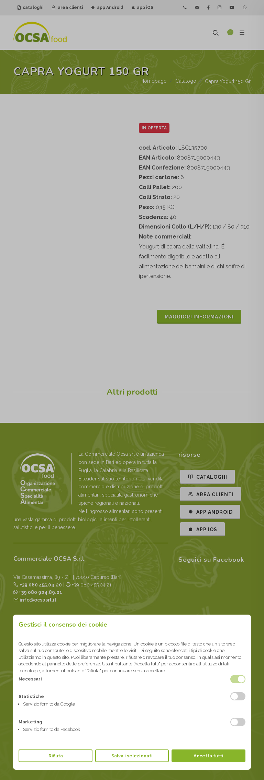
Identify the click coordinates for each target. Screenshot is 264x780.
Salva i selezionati (132, 755)
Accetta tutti (208, 755)
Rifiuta (55, 755)
